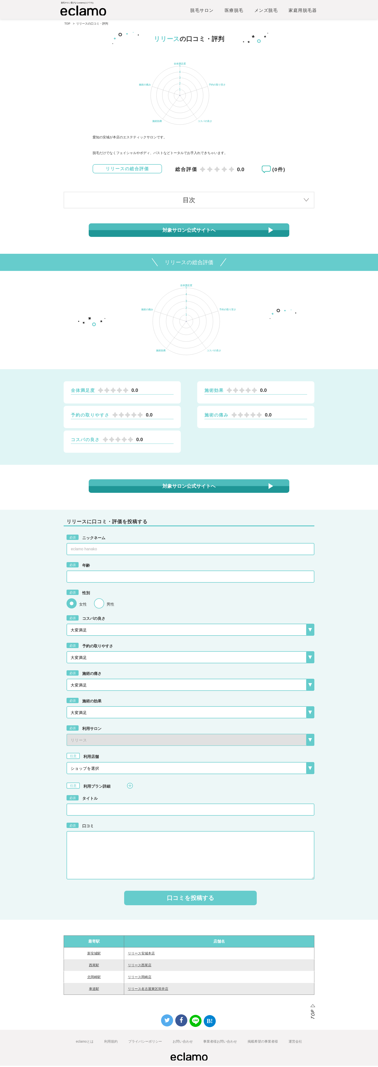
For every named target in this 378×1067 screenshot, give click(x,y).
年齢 (78, 566)
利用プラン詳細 (100, 787)
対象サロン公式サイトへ (189, 231)
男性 (110, 606)
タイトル (82, 799)
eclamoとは (85, 1043)
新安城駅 (94, 954)
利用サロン (84, 729)
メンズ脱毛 (266, 11)
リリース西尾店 (139, 966)
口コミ (80, 826)
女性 (83, 606)
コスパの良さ (86, 619)
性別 (78, 593)
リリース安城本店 (141, 954)
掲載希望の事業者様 (263, 1043)
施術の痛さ (84, 674)
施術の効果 (84, 701)
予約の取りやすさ (90, 646)
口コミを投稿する (190, 899)
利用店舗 (83, 757)
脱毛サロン (202, 11)
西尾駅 (94, 966)
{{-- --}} (190, 741)
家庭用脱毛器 (303, 11)
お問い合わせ (183, 1043)
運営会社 (295, 1043)
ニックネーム (86, 538)
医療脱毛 (234, 11)
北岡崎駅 (94, 978)
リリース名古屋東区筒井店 (148, 990)
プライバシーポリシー (145, 1043)
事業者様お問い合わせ (220, 1043)
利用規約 (111, 1043)
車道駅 (94, 990)
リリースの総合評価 (127, 170)
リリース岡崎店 (139, 978)
